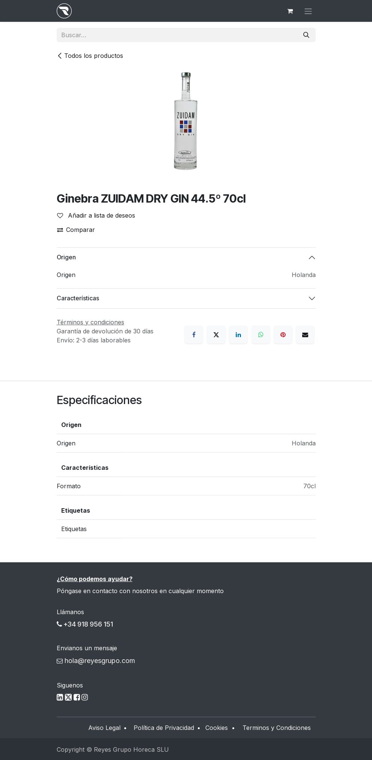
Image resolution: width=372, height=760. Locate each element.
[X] (216, 334)
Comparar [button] (76, 229)
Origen (66, 257)
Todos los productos (90, 55)
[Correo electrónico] (305, 334)
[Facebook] (194, 334)
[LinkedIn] (238, 334)
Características (78, 298)
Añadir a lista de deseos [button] (96, 215)
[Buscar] (306, 35)
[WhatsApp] (261, 334)
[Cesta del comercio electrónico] (290, 10)
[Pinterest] (283, 334)
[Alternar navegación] (308, 11)
